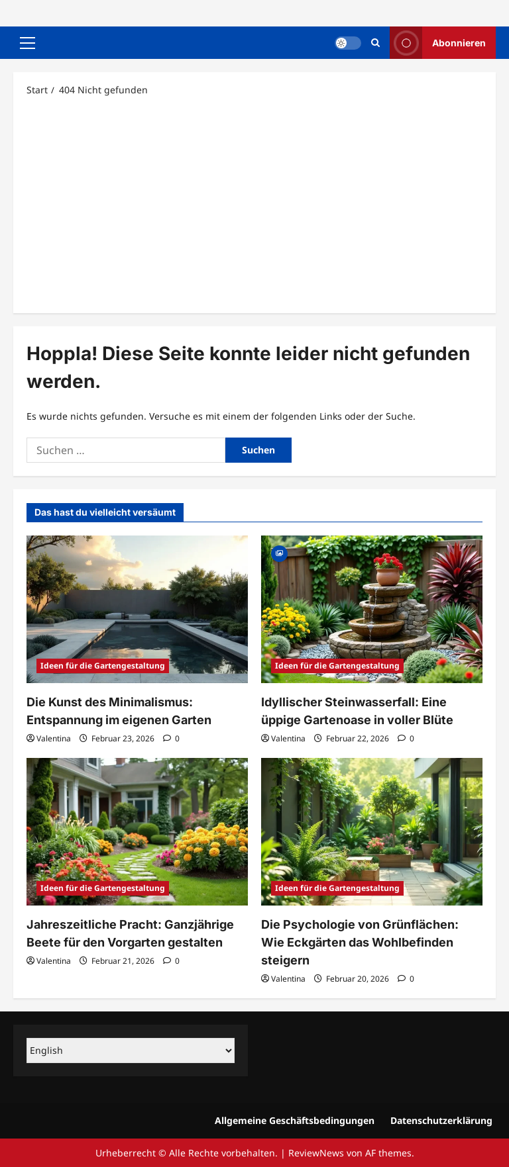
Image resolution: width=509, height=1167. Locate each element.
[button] (27, 43)
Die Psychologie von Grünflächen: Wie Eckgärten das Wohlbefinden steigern (360, 942)
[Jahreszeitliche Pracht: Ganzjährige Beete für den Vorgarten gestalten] (137, 832)
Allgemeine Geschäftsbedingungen (294, 1120)
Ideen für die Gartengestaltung (102, 665)
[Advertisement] (254, 204)
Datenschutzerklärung (441, 1120)
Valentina (53, 738)
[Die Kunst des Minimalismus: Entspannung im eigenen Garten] (137, 609)
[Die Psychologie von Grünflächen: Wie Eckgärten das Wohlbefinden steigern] (371, 832)
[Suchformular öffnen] (375, 43)
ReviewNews (316, 1152)
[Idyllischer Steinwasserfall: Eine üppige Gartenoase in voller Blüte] (371, 609)
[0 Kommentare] (171, 738)
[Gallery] (279, 552)
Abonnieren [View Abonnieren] (438, 42)
